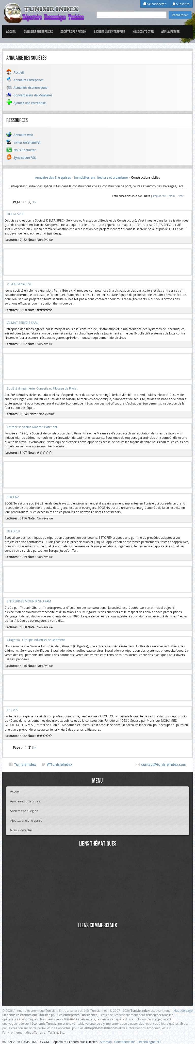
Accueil (11, 31)
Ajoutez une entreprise (109, 31)
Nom (172, 196)
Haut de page (183, 1010)
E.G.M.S (12, 710)
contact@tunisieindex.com (163, 764)
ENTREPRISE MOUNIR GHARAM (29, 601)
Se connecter (154, 4)
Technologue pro (149, 1042)
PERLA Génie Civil (19, 284)
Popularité (159, 196)
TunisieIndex (25, 764)
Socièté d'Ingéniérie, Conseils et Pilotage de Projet (42, 388)
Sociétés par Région (73, 31)
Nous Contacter (143, 31)
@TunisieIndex (59, 764)
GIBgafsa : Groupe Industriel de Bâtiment (36, 640)
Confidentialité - (125, 1042)
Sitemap (106, 1042)
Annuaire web (170, 31)
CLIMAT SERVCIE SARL (22, 323)
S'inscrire (180, 4)
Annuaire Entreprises (38, 31)
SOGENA (13, 497)
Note (181, 196)
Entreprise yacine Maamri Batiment (32, 427)
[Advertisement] (97, 262)
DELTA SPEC (15, 214)
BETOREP (13, 531)
